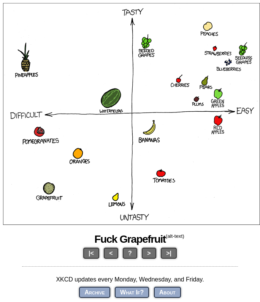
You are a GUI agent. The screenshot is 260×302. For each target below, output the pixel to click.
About (167, 292)
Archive (94, 292)
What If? (132, 292)
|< (91, 253)
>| (168, 253)
